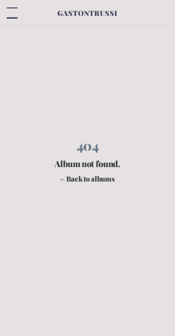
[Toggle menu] (12, 13)
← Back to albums (87, 178)
